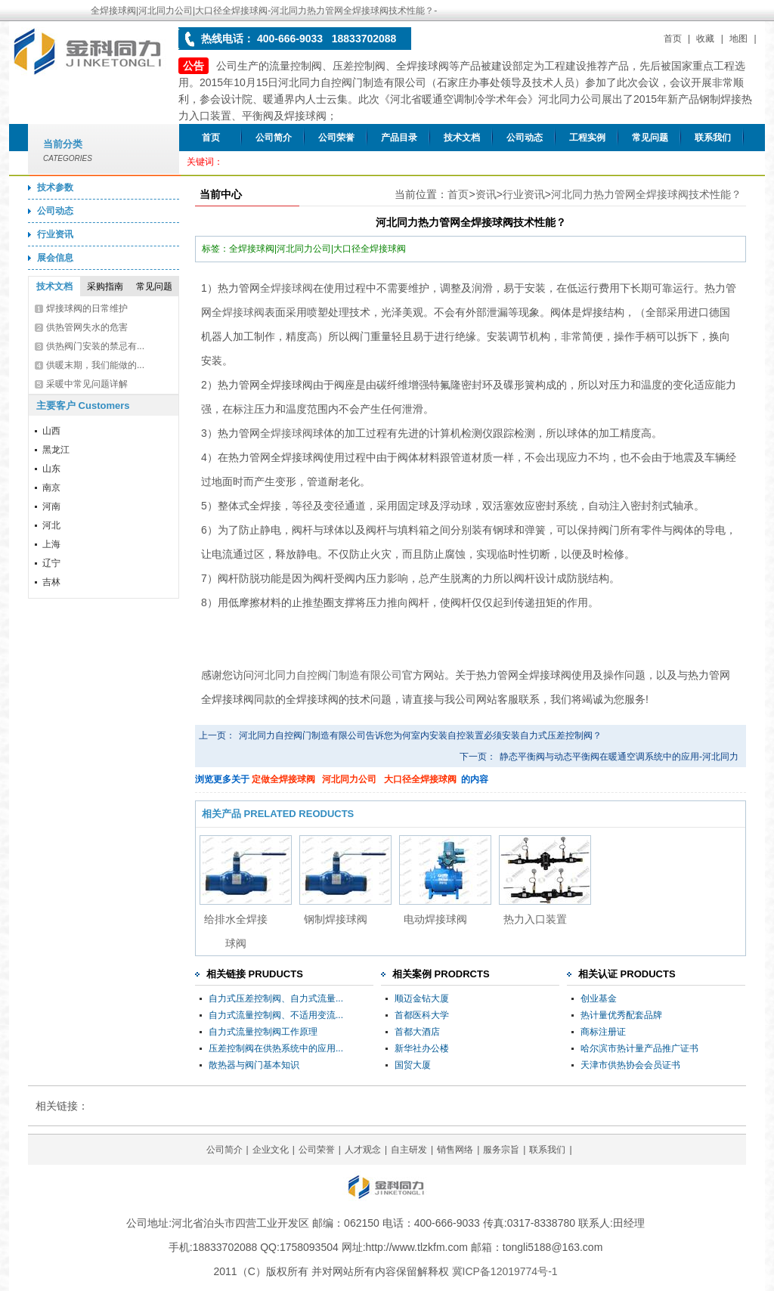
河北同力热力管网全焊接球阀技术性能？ (646, 194)
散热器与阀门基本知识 (254, 1065)
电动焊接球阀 (435, 919)
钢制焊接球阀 (335, 919)
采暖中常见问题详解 (87, 384)
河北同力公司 (349, 779)
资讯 (486, 194)
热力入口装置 (535, 919)
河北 (51, 525)
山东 (51, 468)
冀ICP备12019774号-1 (505, 1271)
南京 (51, 487)
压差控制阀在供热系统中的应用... (276, 1048)
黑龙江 (56, 449)
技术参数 (55, 187)
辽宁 (51, 563)
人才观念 (363, 1149)
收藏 (705, 38)
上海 (51, 544)
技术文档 (462, 137)
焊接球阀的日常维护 (87, 308)
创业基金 (598, 998)
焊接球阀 (292, 288)
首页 (673, 38)
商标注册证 (603, 1031)
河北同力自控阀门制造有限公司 (328, 675)
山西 (51, 431)
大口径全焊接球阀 (420, 779)
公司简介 (273, 137)
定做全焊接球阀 (283, 779)
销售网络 (455, 1149)
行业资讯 (55, 234)
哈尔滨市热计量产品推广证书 (639, 1048)
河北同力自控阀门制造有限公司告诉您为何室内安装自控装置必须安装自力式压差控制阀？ (420, 735)
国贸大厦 (413, 1065)
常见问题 (650, 137)
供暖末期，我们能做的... (95, 365)
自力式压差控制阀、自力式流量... (276, 998)
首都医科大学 (422, 1015)
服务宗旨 (501, 1149)
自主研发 (409, 1149)
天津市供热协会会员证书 (630, 1065)
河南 (51, 506)
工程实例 (587, 137)
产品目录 (399, 137)
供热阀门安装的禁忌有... (95, 346)
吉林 (51, 582)
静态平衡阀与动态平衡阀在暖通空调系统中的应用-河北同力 (619, 756)
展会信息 (55, 257)
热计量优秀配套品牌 (621, 1015)
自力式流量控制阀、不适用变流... (276, 1015)
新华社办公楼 (422, 1048)
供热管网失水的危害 (87, 327)
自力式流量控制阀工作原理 (263, 1031)
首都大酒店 (417, 1031)
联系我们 (713, 137)
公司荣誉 (336, 137)
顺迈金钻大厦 (422, 998)
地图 (738, 38)
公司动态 (524, 137)
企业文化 (270, 1149)
